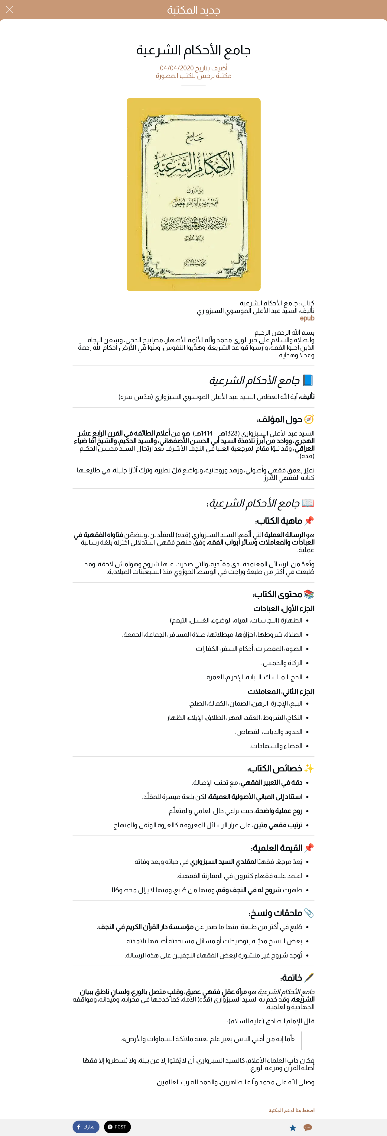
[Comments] (307, 1127)
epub (307, 318)
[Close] (9, 9)
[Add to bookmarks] (292, 1127)
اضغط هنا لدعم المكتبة (291, 1110)
